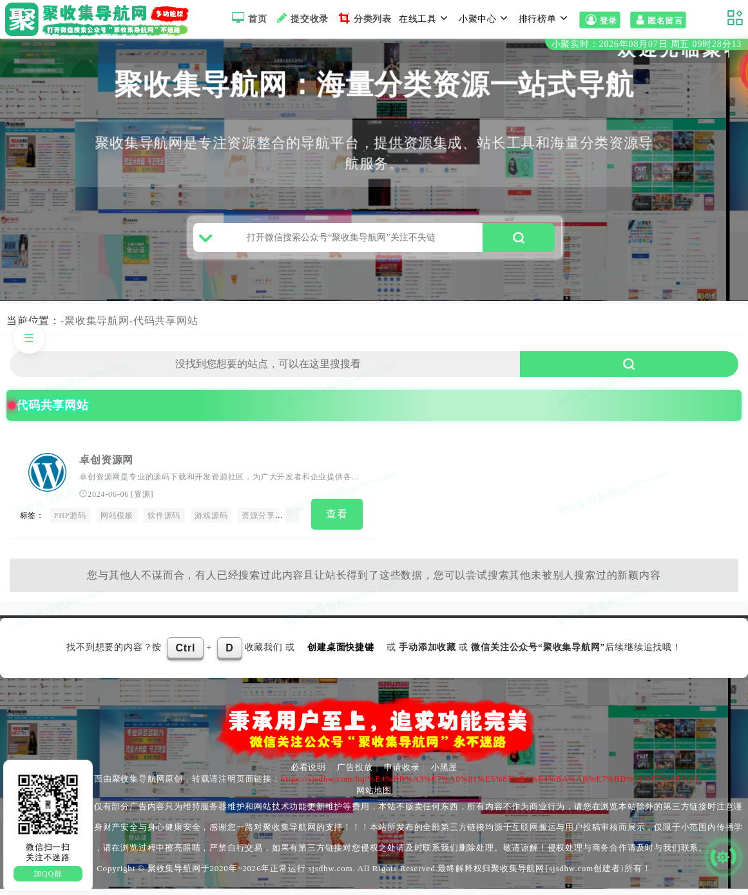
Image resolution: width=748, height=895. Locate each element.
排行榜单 (545, 18)
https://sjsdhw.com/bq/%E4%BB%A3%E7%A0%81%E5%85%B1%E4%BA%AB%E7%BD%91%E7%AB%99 (489, 785)
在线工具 (425, 18)
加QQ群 (48, 873)
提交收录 (301, 18)
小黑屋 (444, 773)
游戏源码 (211, 523)
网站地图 (374, 797)
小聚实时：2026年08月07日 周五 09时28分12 (646, 44)
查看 (337, 522)
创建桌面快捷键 (340, 654)
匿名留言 (658, 20)
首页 (248, 18)
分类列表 (364, 18)
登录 (599, 20)
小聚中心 (485, 18)
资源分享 (258, 523)
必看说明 (308, 773)
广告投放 (354, 773)
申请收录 (401, 773)
